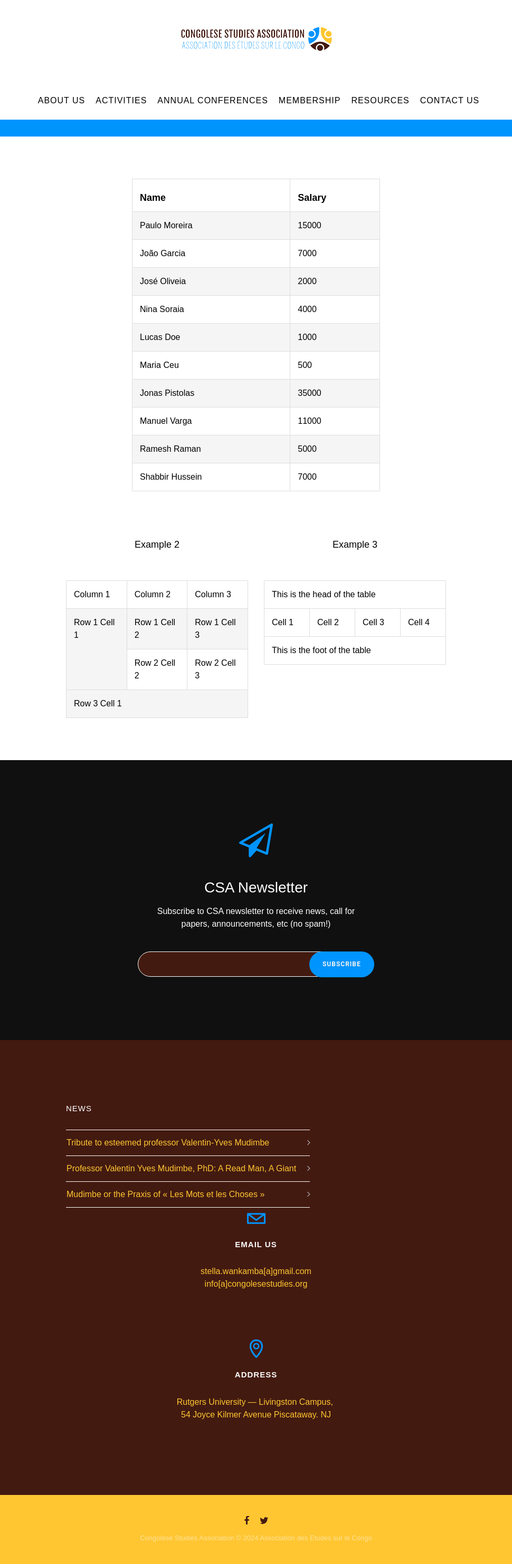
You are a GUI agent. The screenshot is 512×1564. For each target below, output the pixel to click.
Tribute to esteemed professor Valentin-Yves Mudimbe (168, 1142)
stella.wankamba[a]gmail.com (256, 1271)
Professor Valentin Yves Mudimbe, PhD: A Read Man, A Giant (181, 1168)
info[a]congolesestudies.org (256, 1283)
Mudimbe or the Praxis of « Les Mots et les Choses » (165, 1194)
